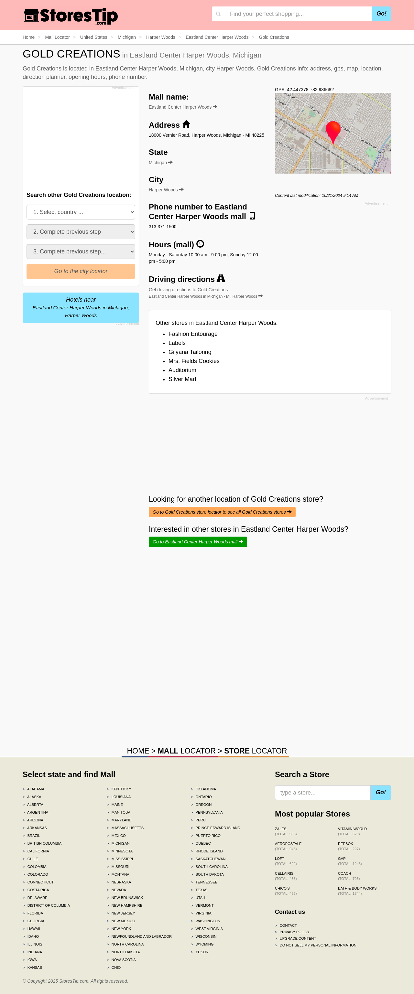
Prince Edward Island (215, 828)
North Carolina (125, 944)
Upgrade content (295, 938)
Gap (350, 861)
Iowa (30, 960)
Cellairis (286, 876)
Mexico (116, 836)
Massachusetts (125, 828)
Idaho (31, 936)
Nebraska (119, 882)
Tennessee (204, 882)
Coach (349, 876)
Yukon (199, 952)
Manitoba (118, 812)
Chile (30, 859)
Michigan (118, 843)
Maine (115, 805)
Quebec (201, 843)
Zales (286, 831)
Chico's (286, 890)
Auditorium (182, 370)
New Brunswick (125, 898)
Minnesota (120, 851)
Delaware (35, 898)
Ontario (201, 797)
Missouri (118, 867)
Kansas (32, 967)
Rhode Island (207, 851)
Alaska (32, 797)
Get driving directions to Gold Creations (206, 293)
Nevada (116, 890)
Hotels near (81, 307)
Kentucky (119, 789)
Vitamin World (352, 831)
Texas (199, 890)
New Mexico (121, 921)
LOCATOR (187, 751)
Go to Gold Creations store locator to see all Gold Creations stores (222, 512)
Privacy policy (292, 932)
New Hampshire (124, 905)
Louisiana (119, 797)
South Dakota (207, 874)
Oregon (201, 805)
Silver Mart (182, 379)
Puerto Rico (206, 836)
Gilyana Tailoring (190, 352)
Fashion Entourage (193, 334)
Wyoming (202, 944)
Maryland (119, 820)
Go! (381, 13)
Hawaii (31, 929)
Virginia (201, 913)
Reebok (349, 846)
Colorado (35, 874)
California (36, 851)
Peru (198, 820)
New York (119, 929)
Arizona (33, 820)
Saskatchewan (208, 859)
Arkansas (35, 828)
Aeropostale (288, 846)
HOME (138, 751)
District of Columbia (46, 905)
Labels (177, 343)
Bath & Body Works (357, 890)
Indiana (32, 952)
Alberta (33, 805)
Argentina (35, 812)
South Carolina (209, 867)
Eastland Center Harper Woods (183, 107)
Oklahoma (203, 789)
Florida (33, 913)
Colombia (35, 867)
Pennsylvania (207, 812)
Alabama (33, 789)
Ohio (114, 967)
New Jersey (121, 913)
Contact (286, 925)
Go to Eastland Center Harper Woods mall (198, 541)
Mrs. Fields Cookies (194, 361)
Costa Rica (36, 890)
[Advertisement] (80, 137)
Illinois (32, 944)
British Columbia (42, 843)
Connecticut (38, 882)
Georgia (33, 921)
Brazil (31, 836)
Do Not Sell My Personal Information (315, 945)
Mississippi (120, 859)
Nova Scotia (121, 960)
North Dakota (123, 952)
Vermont (202, 905)
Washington (205, 921)
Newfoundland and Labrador (139, 936)
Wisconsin (203, 936)
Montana (118, 874)
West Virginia (207, 929)
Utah (198, 898)
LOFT (286, 861)
